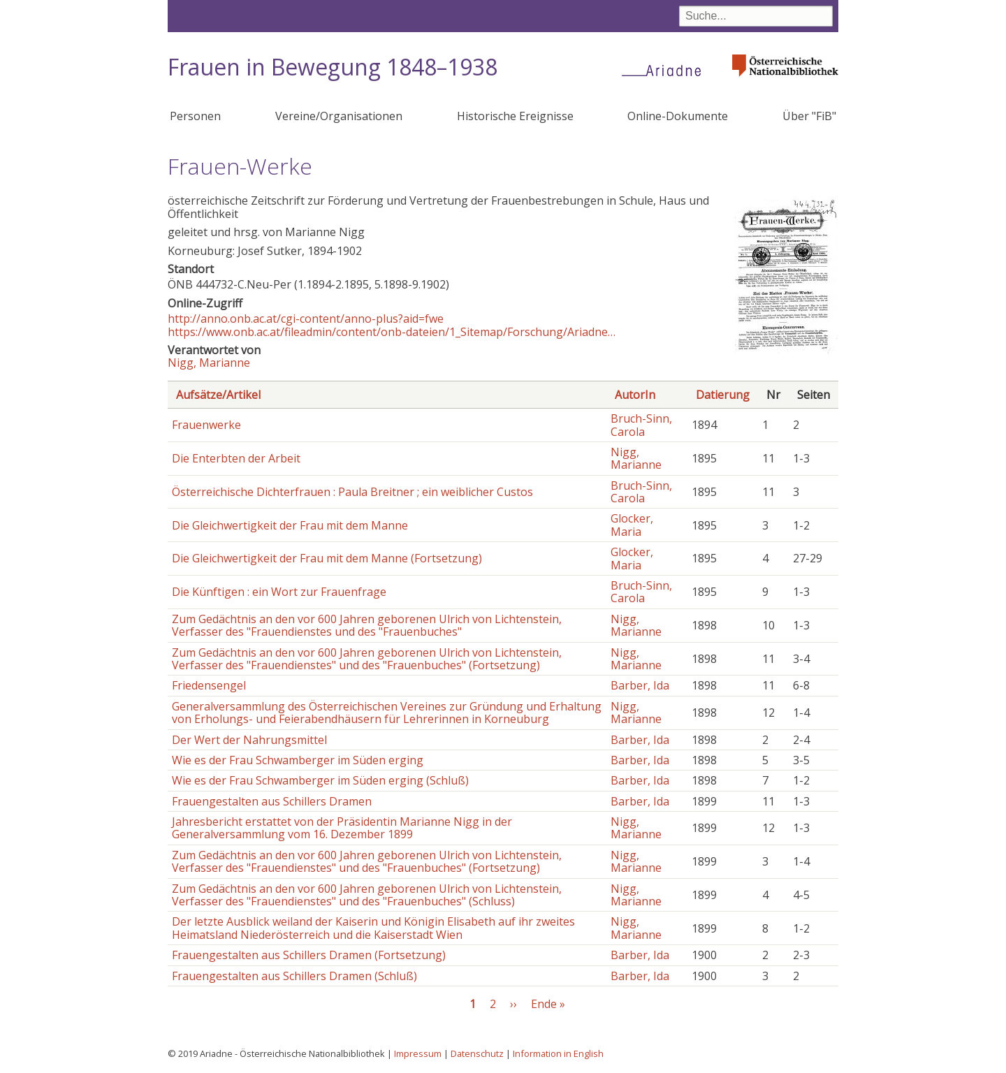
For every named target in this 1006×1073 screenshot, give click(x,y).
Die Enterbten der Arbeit (236, 458)
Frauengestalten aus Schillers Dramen (272, 801)
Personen (195, 116)
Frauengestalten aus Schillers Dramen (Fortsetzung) (309, 955)
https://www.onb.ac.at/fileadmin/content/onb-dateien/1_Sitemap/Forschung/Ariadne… (391, 332)
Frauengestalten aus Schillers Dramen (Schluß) (294, 976)
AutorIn (635, 394)
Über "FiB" (809, 116)
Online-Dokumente (677, 116)
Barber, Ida (640, 685)
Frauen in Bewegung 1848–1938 (332, 67)
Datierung (723, 394)
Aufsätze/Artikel (218, 394)
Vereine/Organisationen (338, 116)
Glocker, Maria (632, 525)
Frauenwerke (206, 424)
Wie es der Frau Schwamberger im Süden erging (297, 760)
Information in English (558, 1053)
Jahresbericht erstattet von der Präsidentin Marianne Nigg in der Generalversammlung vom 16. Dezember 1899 (342, 828)
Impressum (418, 1053)
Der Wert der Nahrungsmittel (249, 739)
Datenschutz (477, 1053)
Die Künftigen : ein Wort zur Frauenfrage (279, 591)
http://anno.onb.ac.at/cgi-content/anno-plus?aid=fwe (306, 318)
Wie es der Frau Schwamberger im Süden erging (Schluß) (320, 780)
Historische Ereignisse (515, 116)
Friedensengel (209, 685)
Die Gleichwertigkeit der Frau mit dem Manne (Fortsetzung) (327, 558)
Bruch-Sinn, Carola (641, 425)
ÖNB (180, 284)
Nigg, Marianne (209, 362)
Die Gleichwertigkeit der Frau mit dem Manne (290, 525)
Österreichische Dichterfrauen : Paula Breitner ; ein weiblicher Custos (352, 491)
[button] (786, 349)
